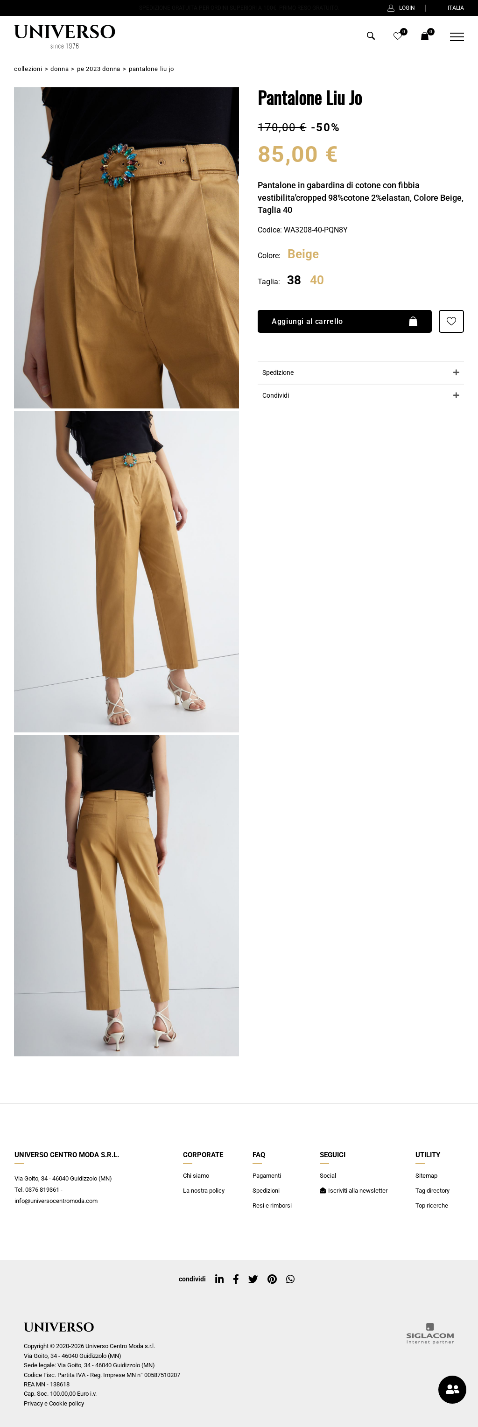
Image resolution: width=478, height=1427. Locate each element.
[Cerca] (371, 37)
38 (294, 280)
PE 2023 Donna (98, 68)
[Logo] (63, 36)
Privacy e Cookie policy (54, 1403)
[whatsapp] (290, 1279)
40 (317, 280)
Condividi (275, 396)
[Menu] (451, 37)
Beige (303, 254)
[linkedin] (219, 1279)
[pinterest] (272, 1279)
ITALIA (450, 8)
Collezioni (28, 68)
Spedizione (278, 373)
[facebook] (236, 1279)
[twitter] (253, 1279)
